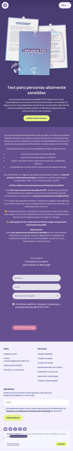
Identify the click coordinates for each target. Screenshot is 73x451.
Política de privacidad (13, 365)
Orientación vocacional (47, 372)
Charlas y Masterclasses (48, 380)
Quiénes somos (10, 354)
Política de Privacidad (18, 436)
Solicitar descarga (25, 327)
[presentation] (30, 316)
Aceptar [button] (61, 444)
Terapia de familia (45, 363)
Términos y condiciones (14, 370)
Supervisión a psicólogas (48, 376)
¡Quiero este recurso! (36, 118)
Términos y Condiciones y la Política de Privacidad (28, 411)
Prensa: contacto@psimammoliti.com (16, 359)
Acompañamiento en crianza (50, 367)
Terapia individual (45, 354)
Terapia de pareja (45, 358)
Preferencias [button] (13, 444)
